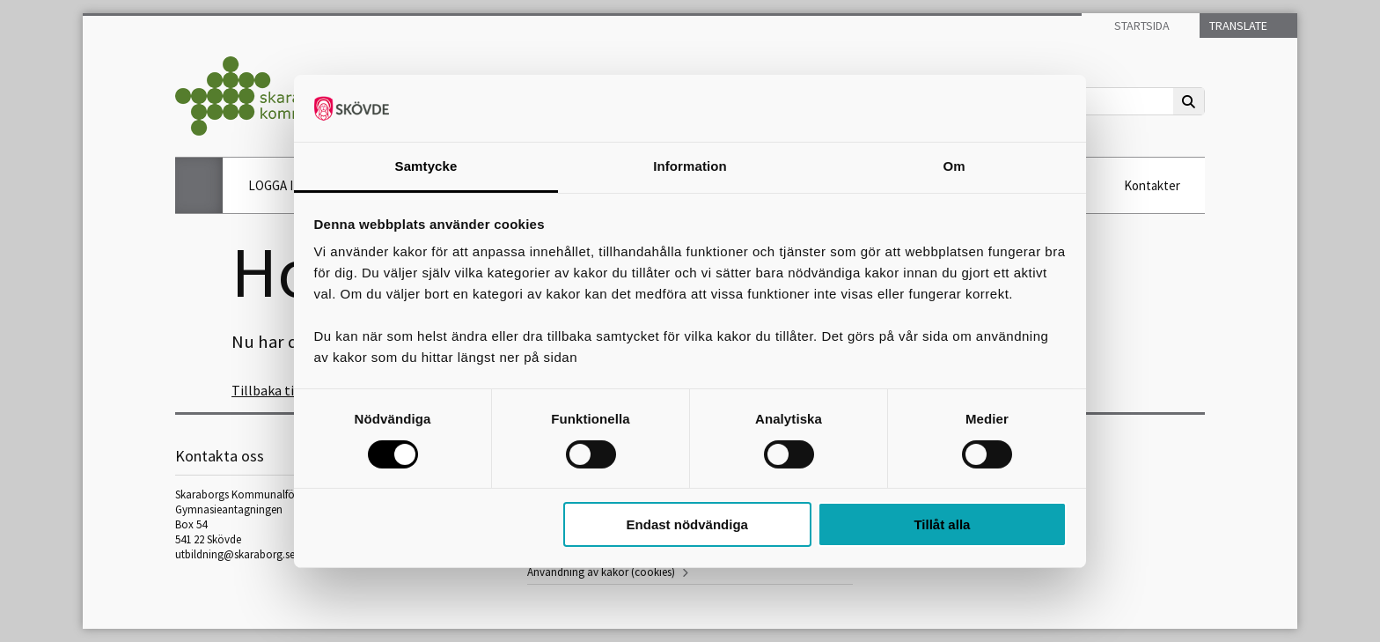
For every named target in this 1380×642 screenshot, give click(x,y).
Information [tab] (690, 166)
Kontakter (1152, 185)
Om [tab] (954, 166)
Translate (1237, 25)
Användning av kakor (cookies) (601, 572)
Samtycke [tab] (426, 166)
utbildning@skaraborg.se (235, 554)
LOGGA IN (275, 185)
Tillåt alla (942, 524)
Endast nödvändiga (687, 524)
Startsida (1141, 25)
